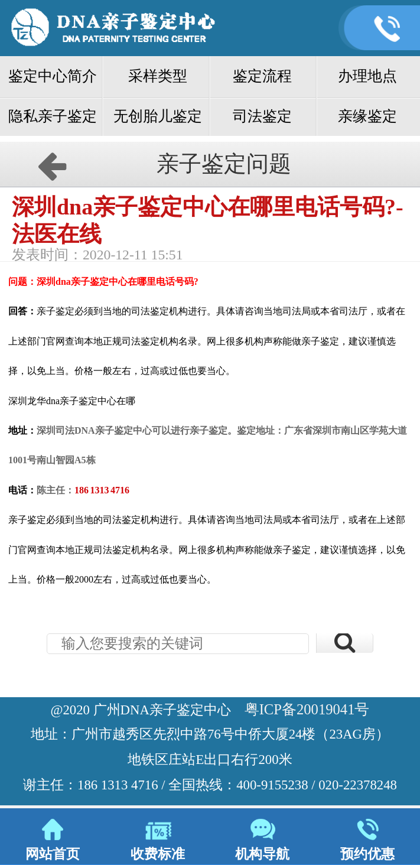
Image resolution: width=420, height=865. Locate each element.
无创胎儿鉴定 (157, 116)
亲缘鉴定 (367, 116)
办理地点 (367, 76)
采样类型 (157, 76)
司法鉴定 (262, 116)
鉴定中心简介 (52, 76)
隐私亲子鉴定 (52, 116)
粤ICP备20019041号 (307, 709)
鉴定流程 (262, 76)
